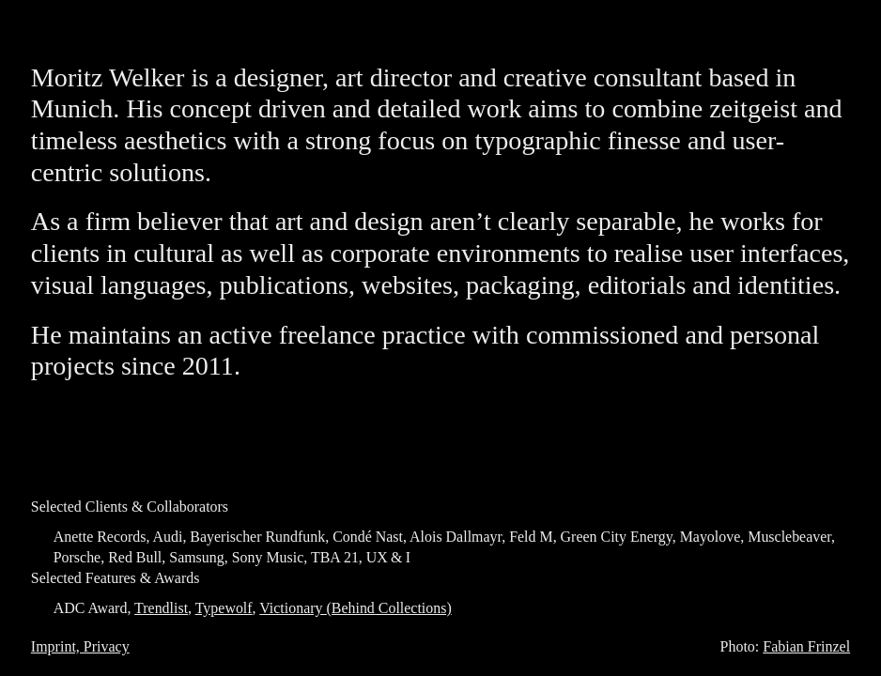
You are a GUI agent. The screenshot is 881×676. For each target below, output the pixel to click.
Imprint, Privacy (80, 646)
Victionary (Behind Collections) (355, 608)
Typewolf (224, 608)
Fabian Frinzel (806, 646)
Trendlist (161, 608)
